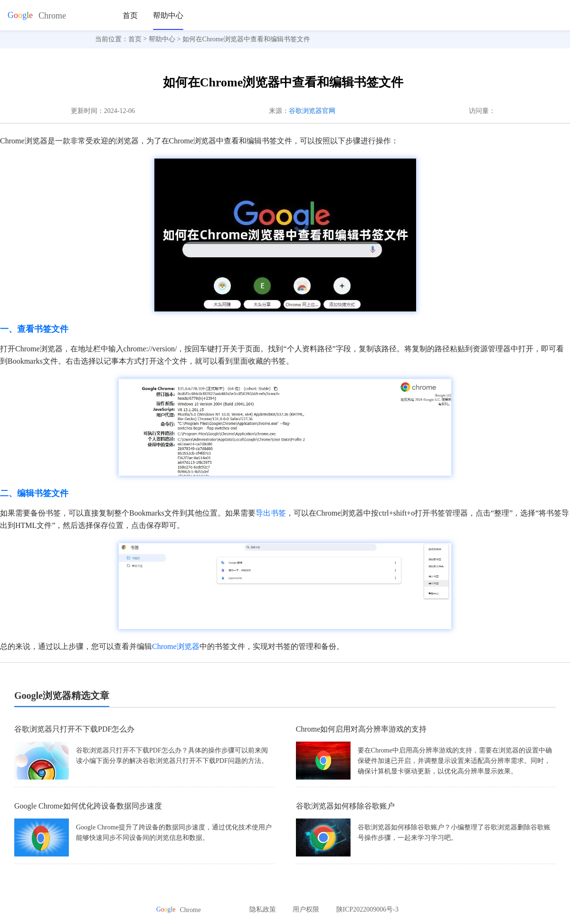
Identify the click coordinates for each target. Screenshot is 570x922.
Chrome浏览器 (176, 646)
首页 (130, 15)
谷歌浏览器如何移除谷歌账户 (345, 806)
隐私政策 (262, 909)
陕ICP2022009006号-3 (367, 909)
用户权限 (306, 909)
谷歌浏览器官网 (312, 110)
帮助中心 (168, 15)
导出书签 (271, 513)
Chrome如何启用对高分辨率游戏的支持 (361, 729)
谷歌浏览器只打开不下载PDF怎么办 (74, 729)
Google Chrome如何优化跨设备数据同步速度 (88, 806)
